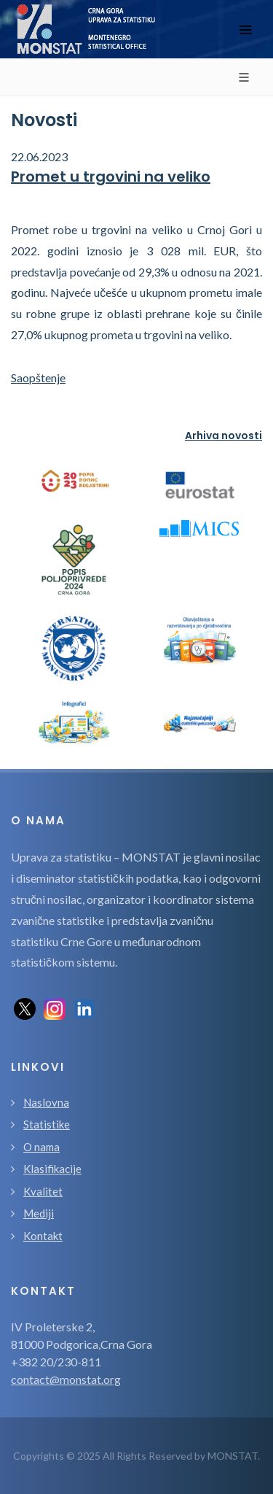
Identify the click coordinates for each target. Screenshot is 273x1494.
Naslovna (46, 1102)
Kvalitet (43, 1191)
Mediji (38, 1213)
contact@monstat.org (66, 1379)
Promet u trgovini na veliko (110, 176)
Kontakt (43, 1235)
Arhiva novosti (223, 435)
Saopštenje (38, 377)
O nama (41, 1146)
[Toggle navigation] (245, 29)
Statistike (46, 1124)
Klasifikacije (52, 1168)
